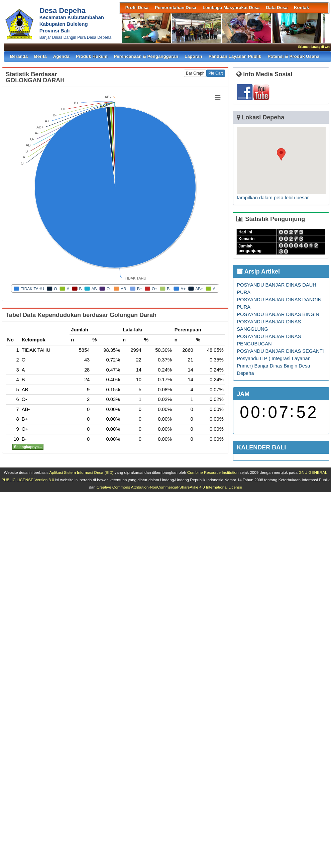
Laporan (193, 56)
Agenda (61, 56)
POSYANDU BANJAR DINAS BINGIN (278, 314)
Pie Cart (215, 73)
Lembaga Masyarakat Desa (231, 7)
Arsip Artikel (258, 271)
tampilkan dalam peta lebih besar (273, 197)
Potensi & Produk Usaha (293, 56)
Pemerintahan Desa (175, 7)
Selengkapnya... (28, 447)
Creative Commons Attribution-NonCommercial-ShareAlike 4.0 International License (169, 487)
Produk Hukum (92, 56)
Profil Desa (137, 7)
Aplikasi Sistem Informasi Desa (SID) (81, 472)
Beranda (19, 56)
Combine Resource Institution (213, 472)
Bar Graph (195, 73)
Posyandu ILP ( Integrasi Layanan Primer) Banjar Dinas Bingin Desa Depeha (274, 366)
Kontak (301, 7)
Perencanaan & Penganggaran (146, 56)
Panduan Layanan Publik (235, 56)
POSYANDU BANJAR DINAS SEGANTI (280, 351)
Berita (40, 56)
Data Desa (276, 7)
